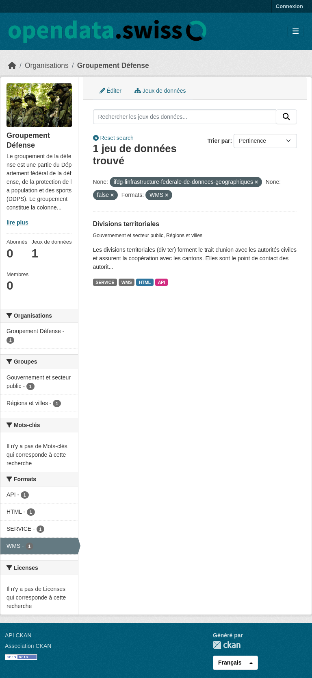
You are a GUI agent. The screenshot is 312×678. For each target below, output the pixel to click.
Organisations (47, 65)
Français (230, 662)
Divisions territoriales (126, 223)
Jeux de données (160, 90)
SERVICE (104, 282)
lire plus (17, 222)
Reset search (113, 138)
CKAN (226, 645)
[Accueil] (12, 65)
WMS (126, 282)
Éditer (110, 90)
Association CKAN (28, 646)
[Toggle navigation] (295, 31)
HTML (145, 282)
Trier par (218, 140)
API (161, 282)
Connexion (289, 6)
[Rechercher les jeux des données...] (185, 116)
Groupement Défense (113, 65)
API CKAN (18, 635)
